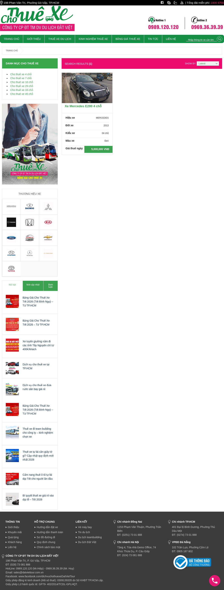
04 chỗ (105, 133)
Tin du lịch (84, 532)
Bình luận (50, 285)
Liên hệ (12, 547)
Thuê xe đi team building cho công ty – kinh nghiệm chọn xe (38, 432)
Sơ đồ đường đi (46, 537)
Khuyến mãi (15, 532)
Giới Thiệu (34, 38)
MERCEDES (102, 118)
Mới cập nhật (33, 284)
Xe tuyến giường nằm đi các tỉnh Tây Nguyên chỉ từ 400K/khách (38, 345)
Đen (107, 141)
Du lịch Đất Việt (87, 542)
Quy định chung (46, 542)
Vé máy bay (85, 527)
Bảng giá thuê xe (128, 38)
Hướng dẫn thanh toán (50, 532)
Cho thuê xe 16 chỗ (21, 82)
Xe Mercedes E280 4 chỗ (83, 106)
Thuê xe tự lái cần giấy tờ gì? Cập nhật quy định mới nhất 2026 (38, 455)
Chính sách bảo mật (48, 547)
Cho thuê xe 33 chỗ (21, 89)
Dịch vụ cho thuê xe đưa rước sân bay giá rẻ (37, 387)
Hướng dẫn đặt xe (47, 527)
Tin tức (153, 38)
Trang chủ (11, 38)
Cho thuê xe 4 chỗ (21, 74)
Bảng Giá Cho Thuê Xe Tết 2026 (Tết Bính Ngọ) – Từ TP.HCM (38, 301)
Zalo (176, 2)
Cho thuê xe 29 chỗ (21, 86)
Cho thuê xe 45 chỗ (21, 93)
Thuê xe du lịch (59, 38)
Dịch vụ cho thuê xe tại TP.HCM (36, 366)
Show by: (190, 63)
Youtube (186, 2)
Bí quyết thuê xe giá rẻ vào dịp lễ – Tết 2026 (38, 497)
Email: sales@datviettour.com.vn (24, 572)
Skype (171, 2)
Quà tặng (13, 537)
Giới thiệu (13, 527)
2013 (106, 125)
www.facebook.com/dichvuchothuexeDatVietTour (46, 576)
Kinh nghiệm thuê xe (93, 38)
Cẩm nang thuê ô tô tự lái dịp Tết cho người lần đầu (38, 476)
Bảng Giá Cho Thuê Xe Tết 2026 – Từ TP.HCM (36, 322)
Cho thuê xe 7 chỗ (21, 78)
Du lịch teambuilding (90, 537)
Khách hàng (15, 542)
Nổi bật (12, 284)
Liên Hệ (171, 38)
